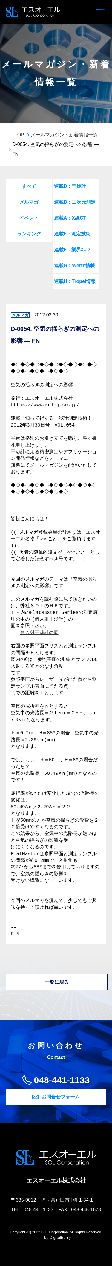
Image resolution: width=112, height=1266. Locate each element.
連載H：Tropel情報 (75, 281)
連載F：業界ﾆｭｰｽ (72, 249)
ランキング (29, 233)
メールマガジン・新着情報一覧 (64, 134)
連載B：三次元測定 (75, 202)
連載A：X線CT (70, 217)
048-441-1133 (62, 1080)
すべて (29, 186)
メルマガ (29, 202)
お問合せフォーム (61, 1096)
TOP (19, 134)
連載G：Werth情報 (74, 265)
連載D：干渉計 (70, 186)
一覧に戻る (57, 982)
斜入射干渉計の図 (39, 633)
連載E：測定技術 (72, 233)
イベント (29, 217)
